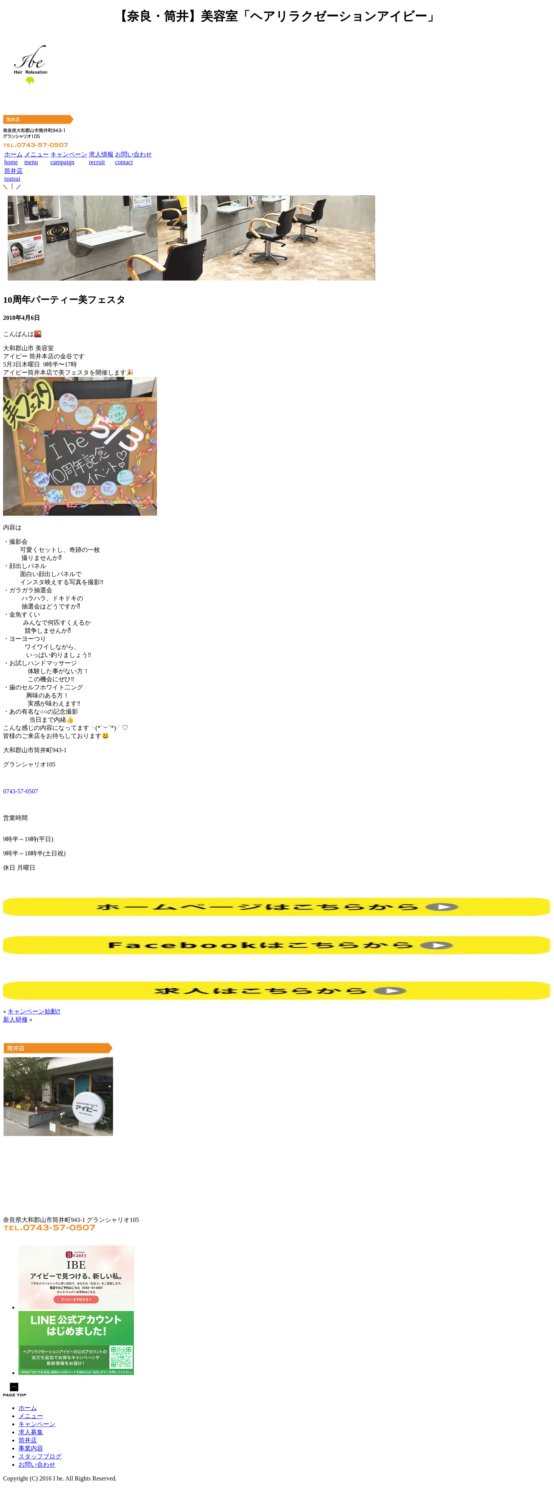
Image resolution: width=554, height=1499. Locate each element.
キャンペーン (36, 1424)
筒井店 (27, 1440)
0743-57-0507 (20, 791)
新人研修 (15, 1019)
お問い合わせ (36, 1464)
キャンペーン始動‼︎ (34, 1011)
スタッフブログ (40, 1456)
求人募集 (30, 1432)
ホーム (27, 1408)
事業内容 (30, 1448)
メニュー (30, 1416)
